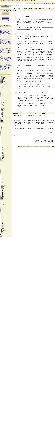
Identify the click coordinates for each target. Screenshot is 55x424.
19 (7, 17)
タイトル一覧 (36, 3)
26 (7, 18)
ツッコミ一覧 (48, 3)
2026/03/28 (9, 39)
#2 (13, 113)
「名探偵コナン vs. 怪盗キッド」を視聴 (5, 37)
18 (6, 17)
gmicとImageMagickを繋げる (4, 60)
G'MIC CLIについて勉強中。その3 (5, 51)
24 (5, 18)
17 (5, 17)
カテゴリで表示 (8, 20)
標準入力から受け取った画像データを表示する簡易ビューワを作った (5, 43)
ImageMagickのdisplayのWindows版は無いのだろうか (5, 59)
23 (4, 18)
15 (3, 17)
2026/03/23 (9, 65)
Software (16, 0)
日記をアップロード (3, 56)
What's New (4, 0)
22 (3, 18)
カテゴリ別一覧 (42, 3)
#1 (13, 8)
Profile (8, 0)
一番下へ (53, 3)
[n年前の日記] (23, 5)
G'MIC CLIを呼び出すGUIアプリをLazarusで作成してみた (5, 32)
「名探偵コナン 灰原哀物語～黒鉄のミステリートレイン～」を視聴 (5, 72)
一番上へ (53, 146)
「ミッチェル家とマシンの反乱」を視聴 (5, 46)
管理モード (20, 146)
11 (6, 16)
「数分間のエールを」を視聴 (5, 64)
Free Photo (30, 0)
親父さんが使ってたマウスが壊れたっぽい (5, 35)
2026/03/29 (9, 30)
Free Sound (26, 0)
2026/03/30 (9, 26)
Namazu (37, 138)
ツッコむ (52, 110)
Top (1, 0)
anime (16, 8)
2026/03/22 (9, 67)
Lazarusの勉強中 (2, 40)
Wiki (22, 0)
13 (8, 16)
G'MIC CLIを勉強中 (3, 66)
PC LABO (12, 0)
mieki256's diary (51, 1)
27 (8, 18)
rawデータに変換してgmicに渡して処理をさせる (5, 62)
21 (2, 18)
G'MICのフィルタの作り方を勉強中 (5, 28)
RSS (32, 3)
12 (7, 16)
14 (2, 17)
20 (8, 17)
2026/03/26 (9, 50)
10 (5, 16)
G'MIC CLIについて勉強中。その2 (5, 53)
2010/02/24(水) (15, 5)
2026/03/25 (9, 52)
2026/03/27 (9, 41)
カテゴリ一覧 (6, 74)
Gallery (20, 0)
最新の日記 (28, 3)
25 (6, 18)
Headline (24, 146)
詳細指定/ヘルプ (51, 138)
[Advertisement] (48, 153)
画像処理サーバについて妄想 (5, 33)
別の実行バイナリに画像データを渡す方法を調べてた (5, 69)
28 (2, 19)
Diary (34, 0)
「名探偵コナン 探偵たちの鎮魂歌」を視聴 (5, 49)
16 (4, 17)
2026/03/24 (9, 57)
